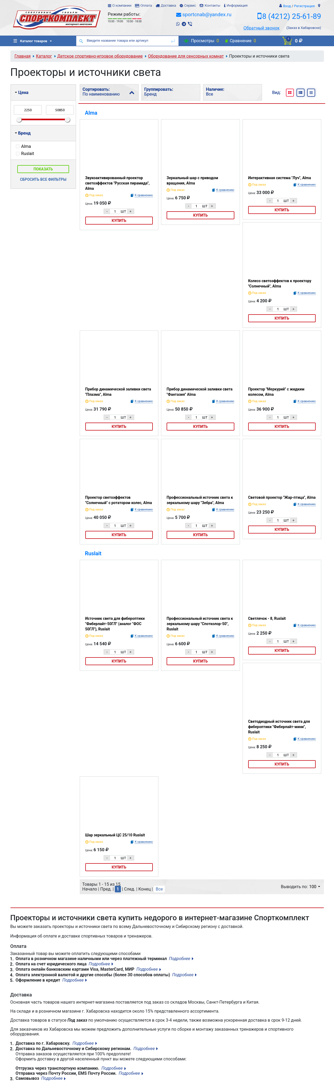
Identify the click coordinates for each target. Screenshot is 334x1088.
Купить (119, 220)
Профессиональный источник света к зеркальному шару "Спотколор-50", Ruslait (200, 623)
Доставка (168, 5)
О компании (122, 5)
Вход (287, 6)
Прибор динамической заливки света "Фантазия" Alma (199, 392)
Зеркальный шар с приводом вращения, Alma (192, 180)
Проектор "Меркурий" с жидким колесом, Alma (276, 392)
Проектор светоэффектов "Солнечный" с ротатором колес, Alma (118, 500)
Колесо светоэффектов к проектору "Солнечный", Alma (279, 283)
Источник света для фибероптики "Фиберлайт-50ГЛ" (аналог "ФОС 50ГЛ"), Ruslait (115, 623)
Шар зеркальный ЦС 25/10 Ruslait (115, 835)
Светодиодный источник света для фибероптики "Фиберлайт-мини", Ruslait (279, 726)
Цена (21, 92)
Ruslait (93, 553)
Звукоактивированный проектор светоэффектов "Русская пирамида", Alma (117, 183)
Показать (43, 169)
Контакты (212, 5)
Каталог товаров (30, 41)
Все (159, 889)
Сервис (190, 5)
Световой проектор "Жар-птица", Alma (282, 497)
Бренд (23, 133)
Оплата (146, 5)
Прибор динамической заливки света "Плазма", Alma (118, 392)
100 (314, 886)
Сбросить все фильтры (43, 179)
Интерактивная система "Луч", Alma (279, 178)
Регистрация (304, 6)
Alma (91, 113)
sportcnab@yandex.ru (206, 14)
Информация (237, 5)
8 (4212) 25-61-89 (291, 16)
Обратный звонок (261, 27)
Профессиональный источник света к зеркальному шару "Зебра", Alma (200, 500)
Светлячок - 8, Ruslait (267, 618)
